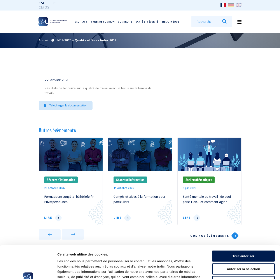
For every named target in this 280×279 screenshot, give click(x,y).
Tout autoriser (243, 225)
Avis (85, 21)
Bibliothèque (170, 21)
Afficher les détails (241, 270)
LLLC (51, 3)
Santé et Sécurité (147, 21)
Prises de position (102, 21)
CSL (41, 3)
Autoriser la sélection (243, 238)
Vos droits (125, 21)
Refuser (243, 251)
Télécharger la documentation (65, 105)
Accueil (43, 40)
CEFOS (43, 7)
